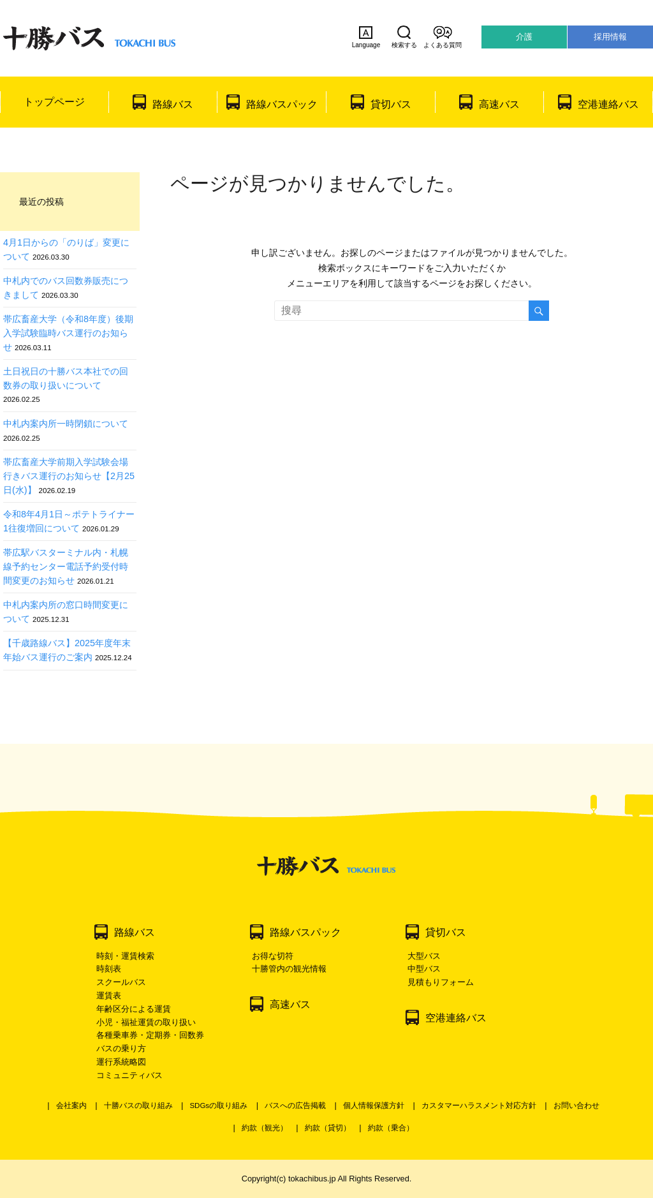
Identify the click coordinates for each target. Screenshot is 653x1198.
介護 (524, 36)
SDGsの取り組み (218, 1105)
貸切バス (391, 104)
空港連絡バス (608, 104)
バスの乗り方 (121, 1048)
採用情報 (610, 36)
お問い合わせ (576, 1105)
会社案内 (71, 1105)
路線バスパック (282, 104)
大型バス (424, 956)
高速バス (499, 104)
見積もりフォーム (440, 982)
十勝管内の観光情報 (289, 968)
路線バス (172, 104)
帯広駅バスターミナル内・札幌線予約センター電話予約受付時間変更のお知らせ (65, 566)
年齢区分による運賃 (133, 1009)
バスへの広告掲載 (295, 1105)
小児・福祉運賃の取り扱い (146, 1022)
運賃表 (108, 995)
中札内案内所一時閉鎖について (65, 423)
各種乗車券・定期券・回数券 (150, 1035)
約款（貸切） (328, 1128)
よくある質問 (442, 37)
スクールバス (121, 982)
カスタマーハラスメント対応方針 (479, 1105)
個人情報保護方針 (373, 1105)
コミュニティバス (129, 1075)
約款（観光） (265, 1128)
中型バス (424, 968)
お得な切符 (272, 956)
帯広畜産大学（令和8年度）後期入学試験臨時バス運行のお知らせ (68, 332)
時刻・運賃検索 (125, 956)
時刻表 (108, 968)
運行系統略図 (121, 1062)
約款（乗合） (391, 1128)
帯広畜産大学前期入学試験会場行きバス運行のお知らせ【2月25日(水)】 (69, 475)
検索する (404, 37)
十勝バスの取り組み (138, 1105)
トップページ (54, 101)
